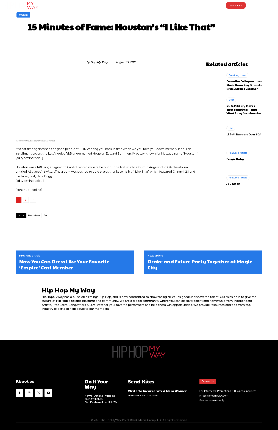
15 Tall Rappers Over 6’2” (243, 134)
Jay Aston (233, 184)
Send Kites (134, 394)
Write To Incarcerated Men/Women (158, 390)
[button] (139, 5)
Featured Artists (238, 153)
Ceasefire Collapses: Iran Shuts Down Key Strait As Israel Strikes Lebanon (244, 84)
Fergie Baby (235, 159)
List (231, 128)
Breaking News (237, 75)
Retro (48, 215)
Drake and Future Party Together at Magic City (200, 264)
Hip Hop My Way (96, 62)
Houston (34, 215)
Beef (231, 99)
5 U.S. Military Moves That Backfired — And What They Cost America (243, 109)
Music (23, 15)
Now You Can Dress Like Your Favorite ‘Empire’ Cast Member (64, 264)
